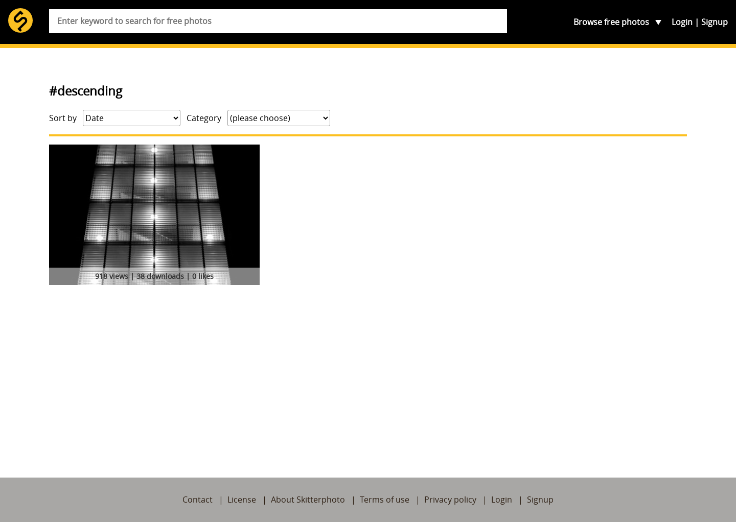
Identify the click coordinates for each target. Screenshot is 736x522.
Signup (714, 22)
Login (682, 22)
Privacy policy (450, 499)
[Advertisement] (368, 365)
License (241, 499)
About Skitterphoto (308, 499)
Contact (197, 499)
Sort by (63, 118)
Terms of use (384, 499)
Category (204, 118)
